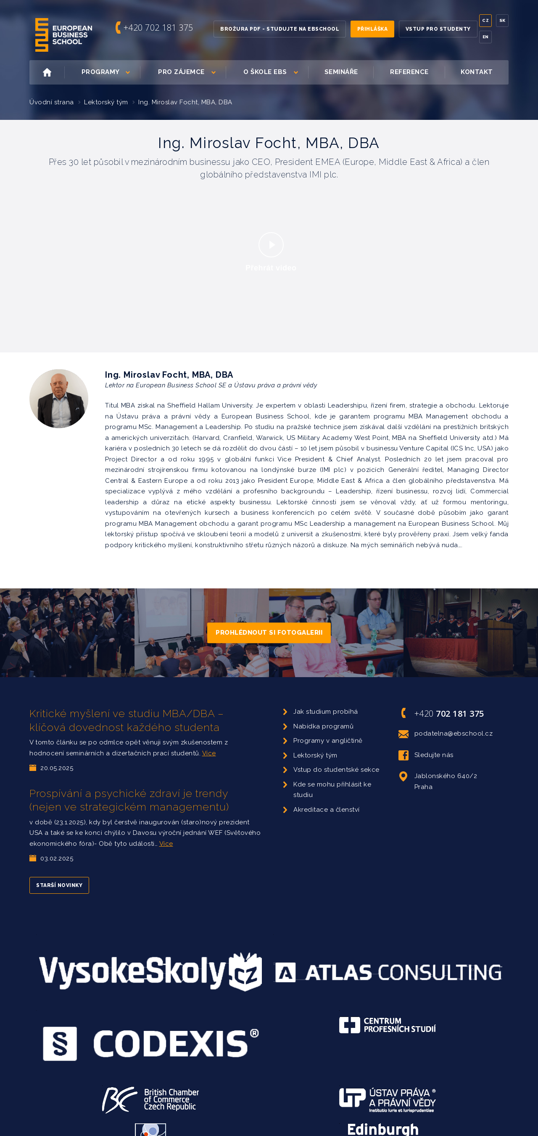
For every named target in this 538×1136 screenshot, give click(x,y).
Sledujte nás (426, 755)
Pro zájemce (191, 72)
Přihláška (372, 29)
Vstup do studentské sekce (336, 769)
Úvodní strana (51, 102)
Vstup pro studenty (438, 29)
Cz (485, 20)
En (486, 36)
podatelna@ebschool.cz (445, 733)
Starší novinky (59, 885)
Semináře (341, 72)
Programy (110, 72)
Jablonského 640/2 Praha (437, 781)
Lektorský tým (106, 102)
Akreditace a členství (326, 809)
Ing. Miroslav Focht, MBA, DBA (185, 102)
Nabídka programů (323, 726)
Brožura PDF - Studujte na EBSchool (279, 29)
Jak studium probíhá (325, 711)
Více (209, 753)
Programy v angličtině (328, 740)
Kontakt (477, 72)
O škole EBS (274, 72)
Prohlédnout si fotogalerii (269, 632)
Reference (409, 72)
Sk (502, 20)
